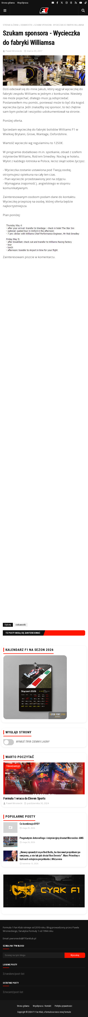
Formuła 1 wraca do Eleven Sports (24, 798)
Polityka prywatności (63, 1006)
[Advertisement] (44, 440)
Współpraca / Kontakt (42, 1006)
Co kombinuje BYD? (29, 823)
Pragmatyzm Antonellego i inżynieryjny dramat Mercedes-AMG (52, 838)
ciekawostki (26, 25)
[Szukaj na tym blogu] (34, 955)
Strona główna (8, 2)
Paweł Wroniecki (14, 51)
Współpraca (22, 2)
